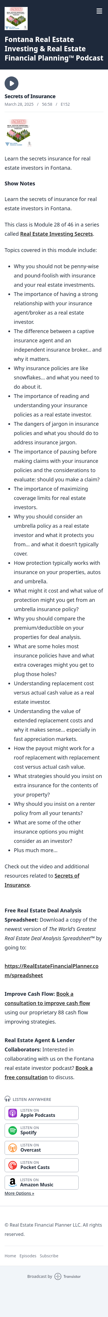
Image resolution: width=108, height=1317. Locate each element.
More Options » (19, 1193)
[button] (11, 83)
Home (10, 1255)
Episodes (28, 1255)
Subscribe (49, 1255)
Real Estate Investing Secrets (56, 233)
